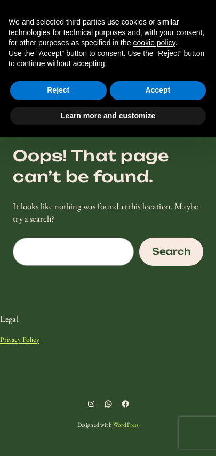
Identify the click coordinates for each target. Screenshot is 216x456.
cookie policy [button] (154, 42)
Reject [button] (58, 90)
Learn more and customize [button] (108, 115)
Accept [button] (157, 90)
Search (171, 251)
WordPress (126, 424)
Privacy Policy (19, 339)
